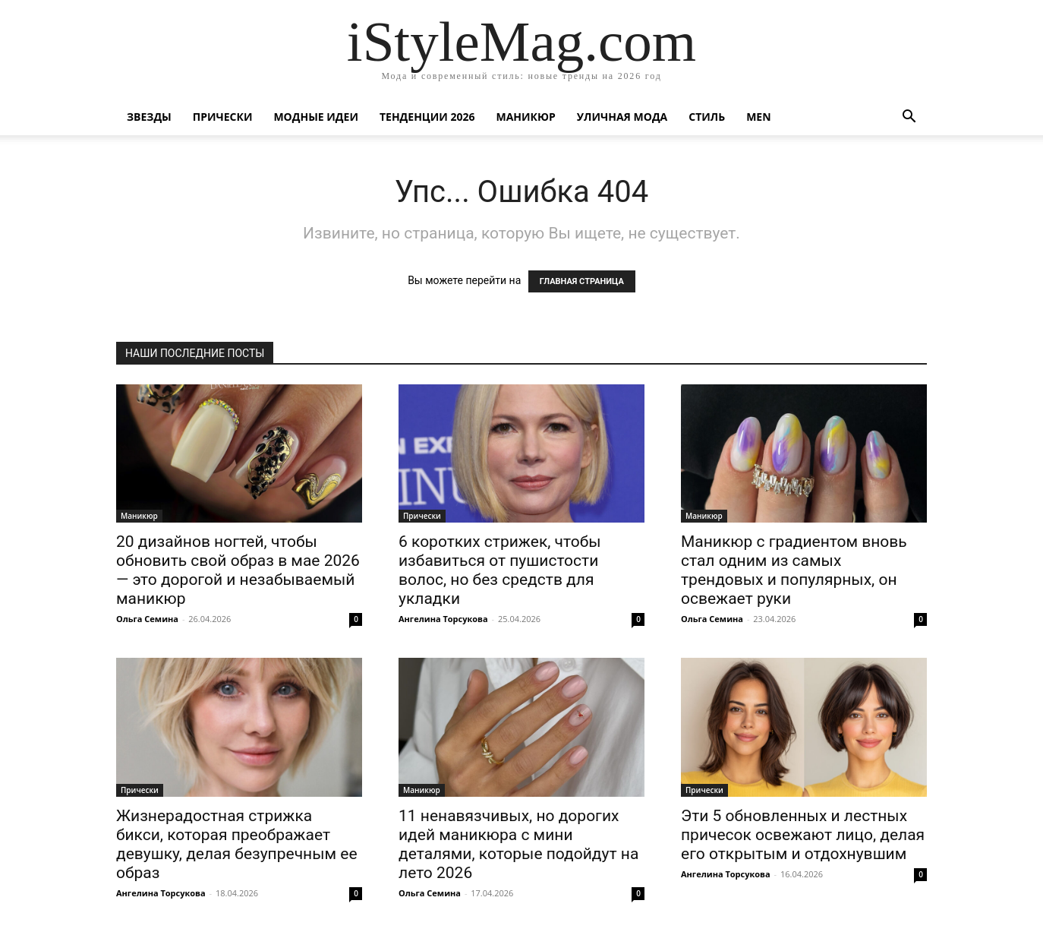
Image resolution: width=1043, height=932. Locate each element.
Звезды (149, 116)
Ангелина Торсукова (443, 618)
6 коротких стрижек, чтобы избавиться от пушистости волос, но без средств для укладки (500, 570)
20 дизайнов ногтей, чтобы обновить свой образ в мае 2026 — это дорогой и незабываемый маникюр (238, 570)
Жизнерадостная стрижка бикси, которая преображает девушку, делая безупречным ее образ (237, 844)
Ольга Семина (147, 618)
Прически (223, 116)
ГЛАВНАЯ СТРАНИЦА (582, 281)
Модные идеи (315, 116)
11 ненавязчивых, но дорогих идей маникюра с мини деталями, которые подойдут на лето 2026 (518, 844)
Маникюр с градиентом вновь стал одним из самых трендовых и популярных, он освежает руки (794, 570)
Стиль (707, 116)
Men (758, 116)
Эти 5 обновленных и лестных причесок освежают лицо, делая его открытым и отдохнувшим (803, 835)
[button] (908, 118)
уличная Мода (622, 116)
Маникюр (526, 116)
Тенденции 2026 (427, 116)
